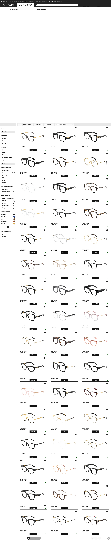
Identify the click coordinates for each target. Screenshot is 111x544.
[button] (8, 5)
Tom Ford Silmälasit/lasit (61, 471)
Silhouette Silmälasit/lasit (86, 476)
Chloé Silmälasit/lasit (85, 475)
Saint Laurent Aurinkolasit (14, 476)
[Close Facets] (8, 44)
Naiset (4, 58)
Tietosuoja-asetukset (13, 497)
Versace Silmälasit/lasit (85, 471)
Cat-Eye (8, 95)
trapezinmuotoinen (8, 128)
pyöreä (8, 103)
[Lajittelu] (65, 44)
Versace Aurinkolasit (35, 473)
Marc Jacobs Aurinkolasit (36, 476)
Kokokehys (8, 109)
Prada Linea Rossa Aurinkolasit (38, 471)
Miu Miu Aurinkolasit (13, 471)
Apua (57, 495)
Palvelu (34, 495)
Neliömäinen (8, 91)
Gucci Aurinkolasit (12, 473)
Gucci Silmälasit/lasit (60, 475)
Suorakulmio (8, 93)
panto (8, 98)
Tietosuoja (21, 535)
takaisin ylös (99, 535)
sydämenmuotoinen (8, 118)
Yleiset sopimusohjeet (13, 535)
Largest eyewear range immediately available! (14, 1)
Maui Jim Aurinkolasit (36, 475)
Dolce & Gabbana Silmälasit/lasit (63, 476)
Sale (3, 72)
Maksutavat (34, 497)
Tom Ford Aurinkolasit (13, 475)
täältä (80, 506)
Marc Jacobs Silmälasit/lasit (86, 473)
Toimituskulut (35, 499)
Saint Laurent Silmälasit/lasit (87, 470)
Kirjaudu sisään (86, 6)
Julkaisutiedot (28, 535)
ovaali (8, 121)
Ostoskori (99, 6)
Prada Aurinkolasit (12, 470)
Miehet (4, 61)
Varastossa (5, 75)
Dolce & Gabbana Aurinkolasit (38, 470)
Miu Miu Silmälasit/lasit (61, 470)
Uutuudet (5, 70)
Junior (4, 63)
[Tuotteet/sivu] (49, 44)
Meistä (9, 495)
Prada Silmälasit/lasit (60, 473)
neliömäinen (8, 126)
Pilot (8, 100)
